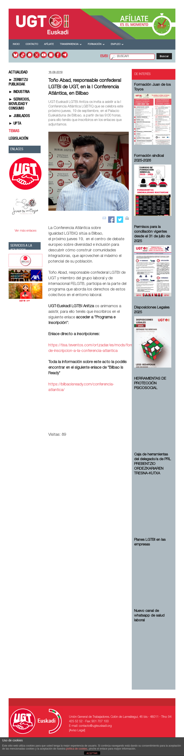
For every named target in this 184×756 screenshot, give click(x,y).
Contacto (32, 44)
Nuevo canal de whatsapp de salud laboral (149, 615)
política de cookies (76, 748)
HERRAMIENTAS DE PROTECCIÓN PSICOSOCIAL (150, 383)
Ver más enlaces (25, 230)
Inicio (16, 44)
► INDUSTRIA (19, 92)
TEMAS (14, 131)
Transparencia (71, 44)
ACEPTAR (91, 753)
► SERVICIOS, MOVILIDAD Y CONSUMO (19, 104)
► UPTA (15, 124)
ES (102, 56)
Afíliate (49, 44)
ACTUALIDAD (18, 73)
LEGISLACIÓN (18, 139)
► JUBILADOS (19, 116)
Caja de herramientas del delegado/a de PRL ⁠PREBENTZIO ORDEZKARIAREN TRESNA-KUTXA (152, 464)
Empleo (117, 44)
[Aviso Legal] (77, 730)
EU (106, 56)
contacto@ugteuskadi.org (95, 726)
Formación (96, 44)
